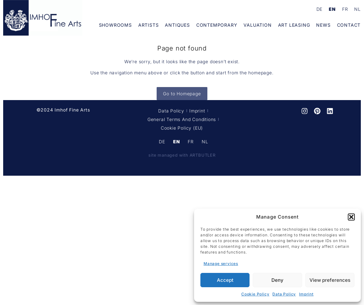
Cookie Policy (255, 294)
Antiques (177, 25)
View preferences (329, 280)
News (323, 25)
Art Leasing (294, 25)
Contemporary (216, 25)
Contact (349, 25)
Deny (277, 280)
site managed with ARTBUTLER (182, 155)
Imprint (306, 294)
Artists (148, 25)
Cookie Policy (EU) (182, 128)
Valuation (257, 25)
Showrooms (115, 25)
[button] (351, 217)
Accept (225, 280)
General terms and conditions (181, 119)
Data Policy (284, 294)
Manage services (221, 263)
